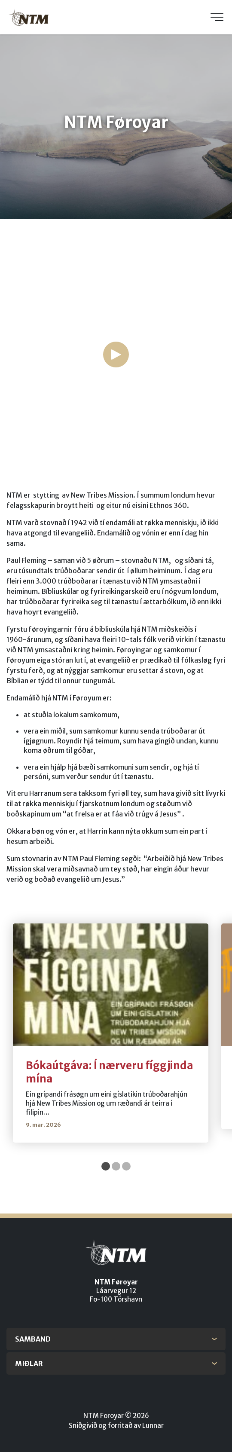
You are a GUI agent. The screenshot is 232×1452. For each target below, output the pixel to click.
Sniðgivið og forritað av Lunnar (116, 1425)
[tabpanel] (110, 1033)
